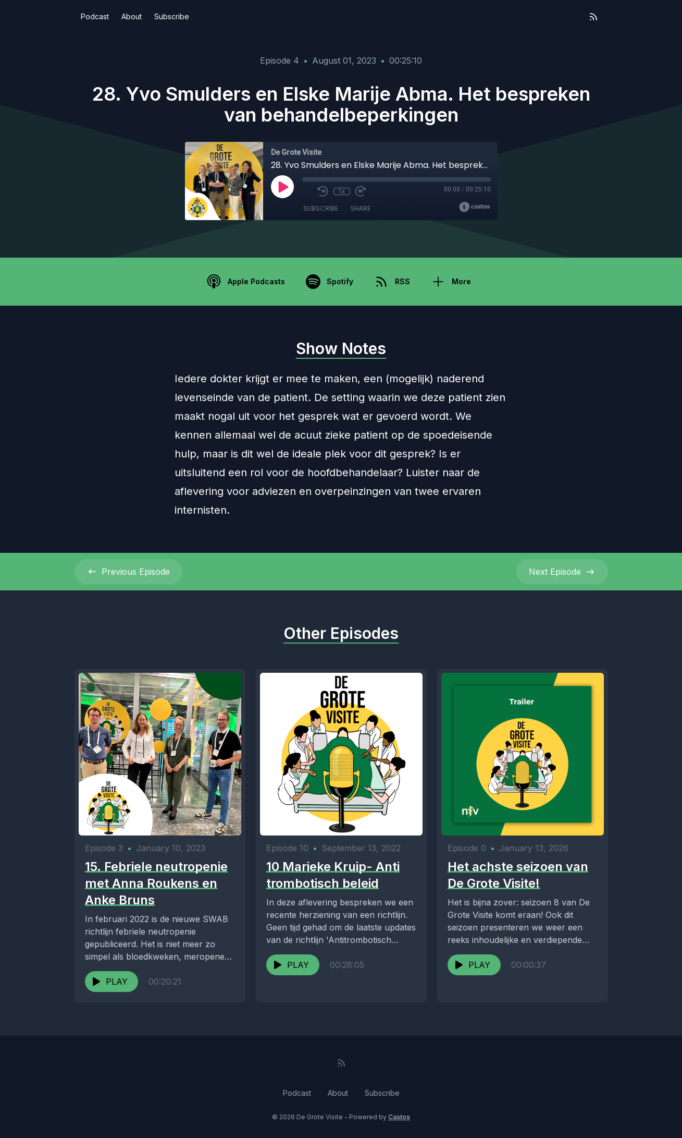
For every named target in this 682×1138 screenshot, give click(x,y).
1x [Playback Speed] (341, 191)
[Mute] (307, 191)
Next (562, 571)
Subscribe (171, 16)
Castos (399, 1117)
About (131, 16)
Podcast (95, 16)
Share (360, 208)
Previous (128, 571)
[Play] (282, 186)
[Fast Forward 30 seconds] (360, 191)
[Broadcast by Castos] (474, 207)
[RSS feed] (593, 16)
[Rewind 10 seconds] (323, 191)
